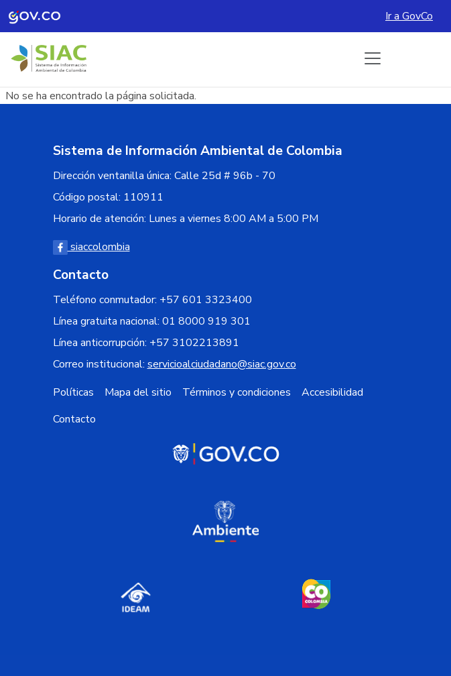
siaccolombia (91, 246)
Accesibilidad (332, 392)
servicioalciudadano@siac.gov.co (221, 364)
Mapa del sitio (138, 392)
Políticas (73, 392)
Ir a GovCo (409, 16)
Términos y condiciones (236, 392)
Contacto (74, 419)
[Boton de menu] (373, 58)
